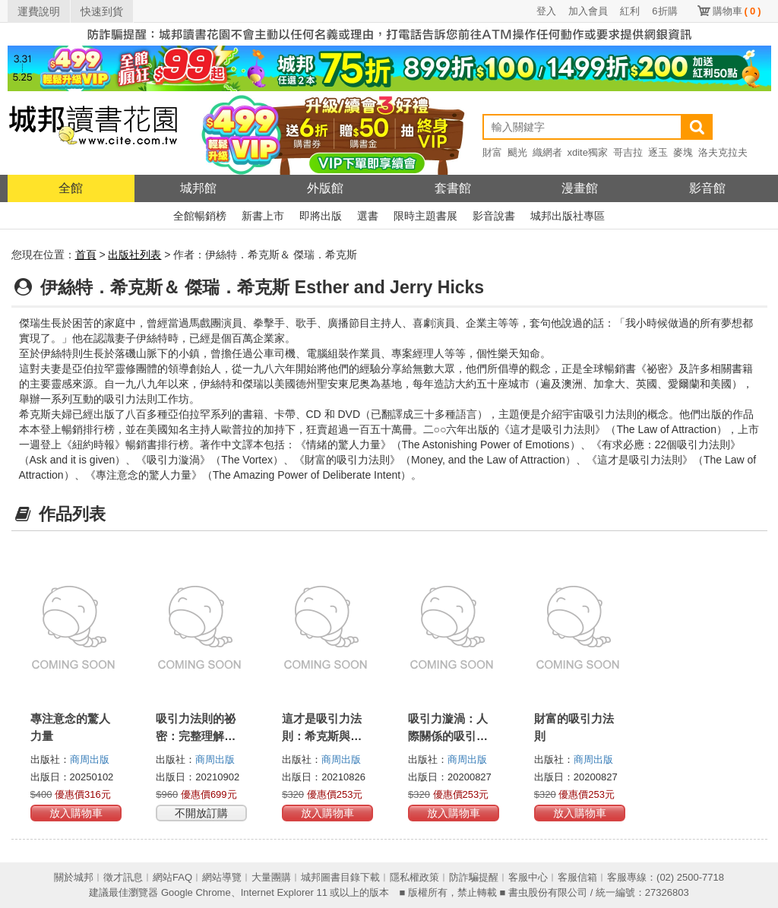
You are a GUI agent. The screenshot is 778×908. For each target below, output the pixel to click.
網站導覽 (222, 877)
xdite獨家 (588, 152)
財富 (492, 152)
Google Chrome (196, 892)
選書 (367, 216)
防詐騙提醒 (473, 877)
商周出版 (89, 759)
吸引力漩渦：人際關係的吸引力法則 (448, 736)
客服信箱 (577, 877)
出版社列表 (134, 254)
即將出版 (320, 216)
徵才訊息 (123, 877)
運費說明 (38, 11)
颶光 (517, 152)
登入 (546, 11)
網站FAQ (172, 877)
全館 (71, 188)
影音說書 (494, 216)
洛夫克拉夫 (723, 152)
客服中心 (528, 877)
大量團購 (271, 877)
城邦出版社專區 (567, 216)
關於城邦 (73, 877)
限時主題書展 (425, 216)
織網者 (547, 152)
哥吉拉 (628, 152)
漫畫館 (579, 188)
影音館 (707, 188)
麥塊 (683, 152)
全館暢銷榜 (199, 216)
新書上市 (263, 216)
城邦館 (198, 188)
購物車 (737, 11)
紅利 (630, 11)
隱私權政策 (414, 877)
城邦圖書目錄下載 (340, 877)
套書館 (453, 188)
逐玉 (658, 152)
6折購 (664, 11)
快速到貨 (102, 11)
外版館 (325, 188)
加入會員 (588, 11)
